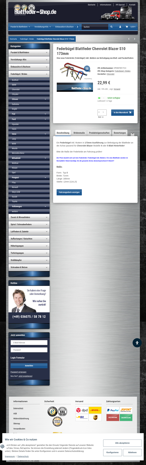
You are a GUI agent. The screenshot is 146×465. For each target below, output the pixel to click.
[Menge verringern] (99, 112)
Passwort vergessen (18, 372)
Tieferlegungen (17, 253)
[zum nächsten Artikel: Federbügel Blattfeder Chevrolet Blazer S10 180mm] (135, 39)
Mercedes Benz (18, 153)
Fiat (13, 114)
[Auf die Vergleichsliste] (87, 68)
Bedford (15, 80)
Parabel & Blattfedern (20, 52)
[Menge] (103, 112)
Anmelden (29, 366)
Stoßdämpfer (16, 260)
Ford (14, 119)
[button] (120, 27)
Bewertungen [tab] (120, 133)
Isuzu (14, 129)
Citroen (15, 99)
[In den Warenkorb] (122, 112)
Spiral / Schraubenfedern (21, 224)
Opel (14, 172)
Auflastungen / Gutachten (21, 238)
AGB (15, 413)
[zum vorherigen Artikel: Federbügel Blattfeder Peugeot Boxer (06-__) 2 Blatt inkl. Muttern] (129, 39)
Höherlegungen (17, 246)
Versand (117, 89)
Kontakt (132, 5)
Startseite (91, 5)
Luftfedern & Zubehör (20, 231)
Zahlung (16, 434)
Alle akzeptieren (120, 443)
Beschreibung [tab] (63, 133)
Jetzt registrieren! (25, 376)
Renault (15, 187)
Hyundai (15, 124)
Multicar (15, 163)
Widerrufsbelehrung (21, 418)
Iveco (14, 134)
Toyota (14, 201)
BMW (14, 85)
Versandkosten (19, 429)
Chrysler (15, 94)
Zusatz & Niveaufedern (20, 217)
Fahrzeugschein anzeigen (69, 192)
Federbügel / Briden (122, 71)
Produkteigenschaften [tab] (99, 133)
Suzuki (14, 197)
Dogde (14, 109)
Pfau (14, 182)
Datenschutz (18, 408)
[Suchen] (94, 27)
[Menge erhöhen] (103, 117)
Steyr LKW (16, 192)
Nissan (14, 168)
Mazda (14, 148)
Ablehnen (130, 452)
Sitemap (16, 423)
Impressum (12, 456)
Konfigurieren (111, 452)
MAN (14, 144)
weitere (15, 211)
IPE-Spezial (120, 5)
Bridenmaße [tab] (79, 133)
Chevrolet (16, 89)
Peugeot (15, 177)
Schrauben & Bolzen (19, 267)
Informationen (105, 5)
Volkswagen (17, 206)
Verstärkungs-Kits (18, 59)
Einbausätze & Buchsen (20, 66)
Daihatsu (15, 104)
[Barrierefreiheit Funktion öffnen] (137, 342)
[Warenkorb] (130, 27)
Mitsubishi (16, 158)
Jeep (14, 139)
